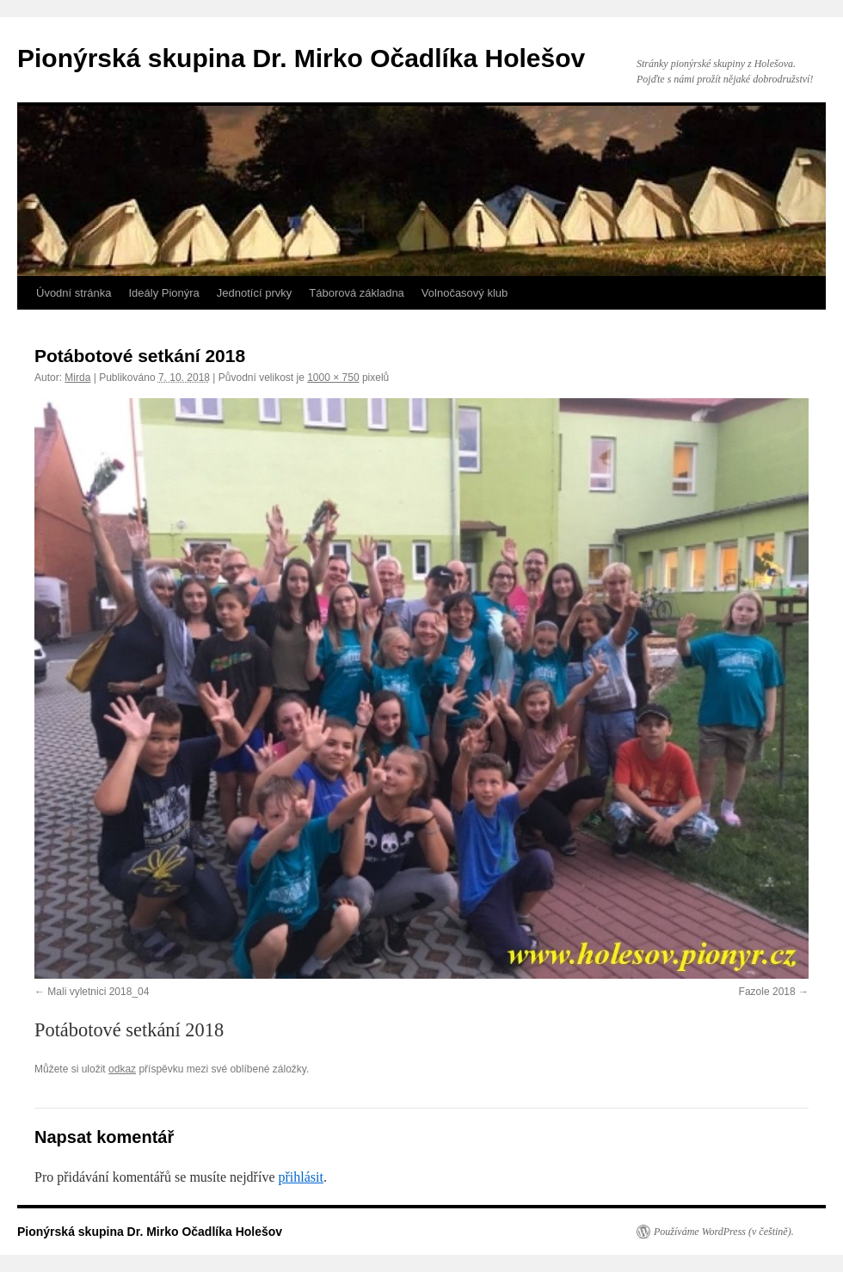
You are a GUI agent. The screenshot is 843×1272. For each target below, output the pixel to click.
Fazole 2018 (767, 992)
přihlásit (300, 1177)
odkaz (122, 1069)
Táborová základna (356, 292)
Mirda (77, 378)
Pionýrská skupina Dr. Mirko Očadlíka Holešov (301, 58)
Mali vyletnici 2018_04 (98, 992)
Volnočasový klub (465, 292)
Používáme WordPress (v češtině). (724, 1232)
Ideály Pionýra (163, 292)
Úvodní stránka (73, 292)
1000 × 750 (333, 378)
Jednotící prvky (254, 292)
